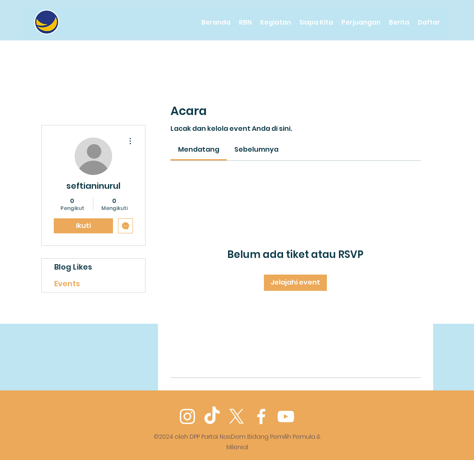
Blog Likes (73, 267)
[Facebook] (261, 416)
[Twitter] (236, 416)
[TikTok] (212, 416)
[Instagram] (187, 416)
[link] (198, 149)
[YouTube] (286, 416)
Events (67, 283)
